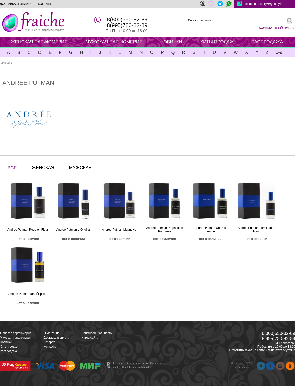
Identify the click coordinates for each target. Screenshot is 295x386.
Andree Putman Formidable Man (256, 229)
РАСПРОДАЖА (267, 41)
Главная (5, 62)
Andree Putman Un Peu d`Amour (210, 229)
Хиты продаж (9, 346)
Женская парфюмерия (15, 333)
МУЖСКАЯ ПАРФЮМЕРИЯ (114, 41)
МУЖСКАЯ (80, 167)
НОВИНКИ (171, 41)
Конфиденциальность (97, 333)
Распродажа (8, 351)
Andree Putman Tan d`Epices (27, 294)
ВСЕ (12, 167)
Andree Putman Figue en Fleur (27, 229)
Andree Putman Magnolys (119, 229)
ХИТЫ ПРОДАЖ (217, 41)
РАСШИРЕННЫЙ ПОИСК (276, 28)
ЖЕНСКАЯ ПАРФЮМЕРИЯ (39, 41)
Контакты (50, 346)
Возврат (49, 342)
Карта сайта (90, 337)
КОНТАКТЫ (46, 4)
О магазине (51, 333)
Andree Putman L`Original (73, 229)
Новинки (6, 342)
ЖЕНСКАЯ (43, 167)
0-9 (279, 52)
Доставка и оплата (56, 337)
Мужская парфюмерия (15, 337)
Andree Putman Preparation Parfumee (164, 229)
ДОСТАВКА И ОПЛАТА (15, 4)
